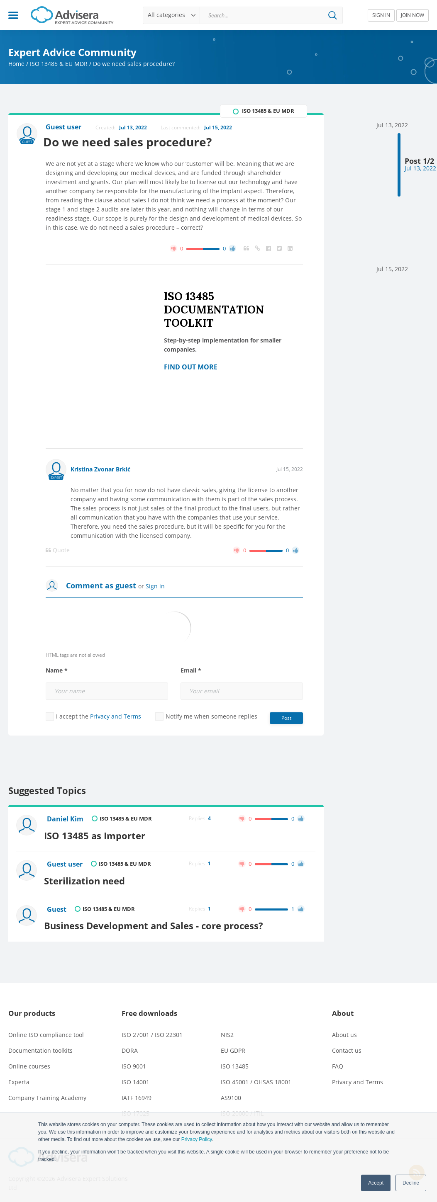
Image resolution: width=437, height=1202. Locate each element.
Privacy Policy (196, 1139)
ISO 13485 (235, 1062)
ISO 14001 (135, 1077)
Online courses (29, 1062)
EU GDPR (233, 1046)
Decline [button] (411, 1183)
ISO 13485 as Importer (98, 834)
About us (344, 1030)
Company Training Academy (47, 1093)
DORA (130, 1046)
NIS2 (227, 1030)
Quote (58, 550)
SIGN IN (381, 15)
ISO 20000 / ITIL (242, 1109)
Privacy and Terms (115, 716)
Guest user (65, 863)
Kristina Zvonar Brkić (100, 469)
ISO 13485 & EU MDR (59, 64)
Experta (18, 1077)
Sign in (155, 586)
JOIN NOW (412, 15)
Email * (191, 670)
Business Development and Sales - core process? (157, 921)
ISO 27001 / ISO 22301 (152, 1030)
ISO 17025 (135, 1109)
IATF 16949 (136, 1093)
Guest (57, 906)
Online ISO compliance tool (46, 1030)
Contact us (346, 1046)
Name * (57, 670)
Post (286, 717)
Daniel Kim (66, 819)
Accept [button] (375, 1183)
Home (16, 64)
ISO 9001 (134, 1062)
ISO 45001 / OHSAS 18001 (256, 1077)
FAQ (337, 1062)
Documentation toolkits (40, 1046)
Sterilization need (88, 877)
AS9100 (231, 1093)
